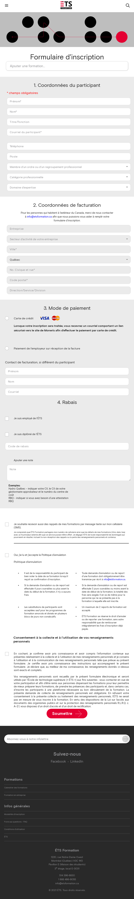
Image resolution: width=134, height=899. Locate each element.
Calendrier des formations (15, 787)
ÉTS (6, 836)
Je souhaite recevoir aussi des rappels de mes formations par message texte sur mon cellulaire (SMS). (68, 526)
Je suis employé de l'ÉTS (28, 418)
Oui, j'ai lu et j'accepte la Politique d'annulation (40, 555)
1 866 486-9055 (67, 879)
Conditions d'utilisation (14, 829)
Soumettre (67, 713)
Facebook (58, 761)
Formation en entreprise (14, 795)
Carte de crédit (37, 318)
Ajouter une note (23, 460)
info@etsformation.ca (39, 216)
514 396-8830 (67, 875)
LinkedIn (76, 761)
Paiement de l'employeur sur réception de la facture (47, 348)
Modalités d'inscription (14, 814)
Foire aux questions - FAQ (15, 822)
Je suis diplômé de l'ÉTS (28, 434)
